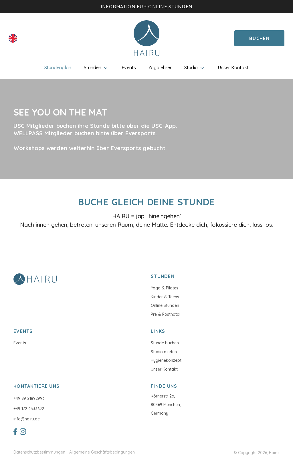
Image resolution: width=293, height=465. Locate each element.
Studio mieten (164, 351)
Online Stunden (165, 305)
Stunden (96, 67)
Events (129, 67)
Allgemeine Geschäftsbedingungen (102, 452)
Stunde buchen (165, 342)
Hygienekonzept (166, 360)
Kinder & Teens (165, 296)
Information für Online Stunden (146, 6)
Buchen (259, 38)
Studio (194, 67)
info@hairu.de (26, 419)
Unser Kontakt (233, 67)
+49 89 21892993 (29, 398)
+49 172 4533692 (28, 408)
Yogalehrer (160, 67)
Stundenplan (57, 67)
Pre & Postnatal (165, 314)
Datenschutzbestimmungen (39, 452)
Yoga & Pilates (164, 288)
